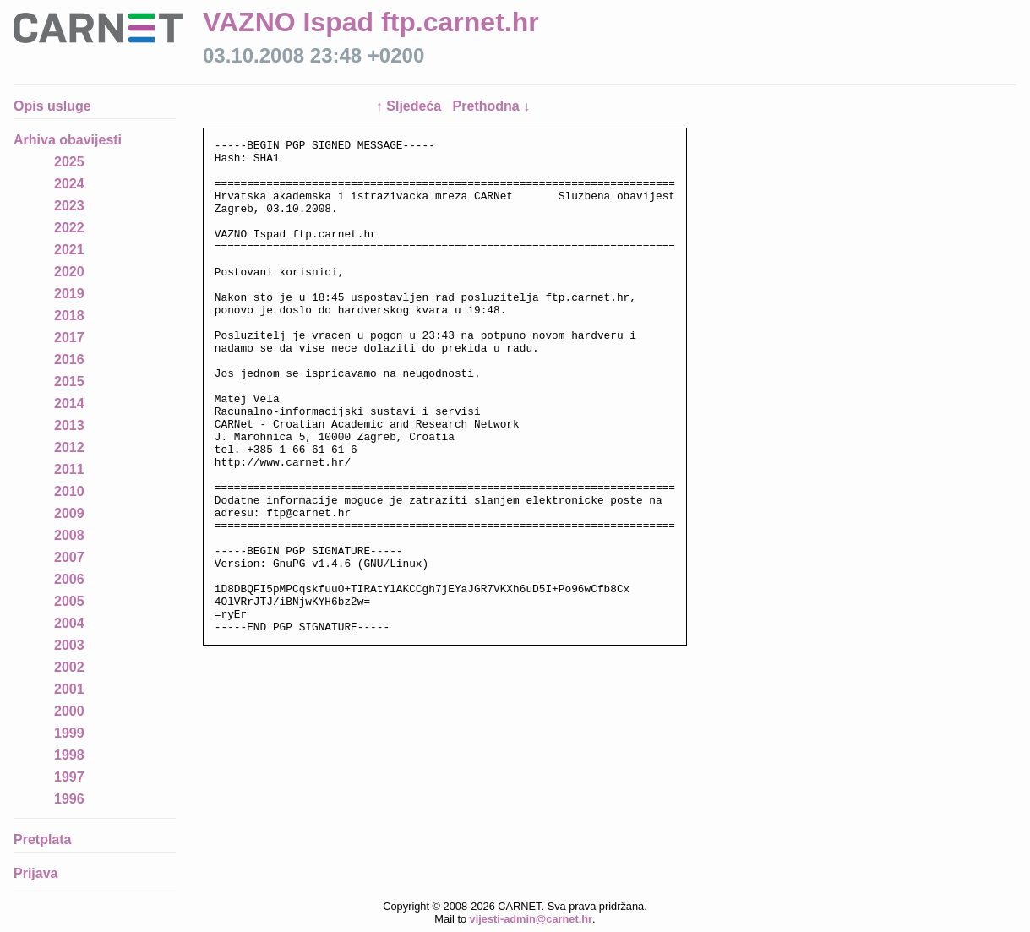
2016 (69, 359)
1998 (69, 755)
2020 (69, 271)
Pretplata (42, 839)
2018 (69, 315)
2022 (69, 228)
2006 (69, 579)
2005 (69, 601)
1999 (69, 733)
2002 (69, 667)
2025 (69, 162)
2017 (69, 337)
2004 (69, 623)
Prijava (35, 873)
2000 (69, 711)
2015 (69, 381)
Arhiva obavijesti (68, 140)
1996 (69, 799)
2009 (69, 513)
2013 (69, 425)
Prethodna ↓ (492, 106)
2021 (69, 250)
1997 (69, 777)
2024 (69, 184)
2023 (69, 206)
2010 (69, 491)
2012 (69, 447)
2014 (69, 403)
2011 (69, 469)
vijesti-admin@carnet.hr (531, 919)
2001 (69, 689)
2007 (69, 557)
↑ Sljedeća (410, 106)
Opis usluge (52, 106)
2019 (69, 293)
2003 (69, 645)
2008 (69, 535)
